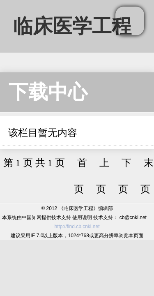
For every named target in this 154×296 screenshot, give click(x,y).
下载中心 (48, 92)
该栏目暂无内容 (42, 132)
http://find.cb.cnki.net (76, 226)
